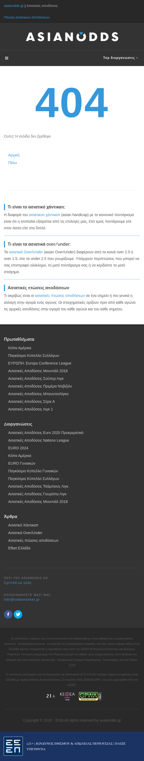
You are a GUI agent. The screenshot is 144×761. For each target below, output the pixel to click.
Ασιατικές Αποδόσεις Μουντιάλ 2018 (38, 371)
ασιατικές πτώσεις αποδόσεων (60, 295)
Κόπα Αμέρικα (19, 348)
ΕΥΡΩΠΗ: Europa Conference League (39, 363)
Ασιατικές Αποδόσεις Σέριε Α (31, 401)
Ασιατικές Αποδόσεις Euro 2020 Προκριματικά (45, 433)
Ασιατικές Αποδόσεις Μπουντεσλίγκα (38, 394)
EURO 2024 (18, 448)
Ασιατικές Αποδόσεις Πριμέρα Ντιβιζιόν (40, 386)
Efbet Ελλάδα (19, 548)
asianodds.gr (14, 6)
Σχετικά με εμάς (18, 583)
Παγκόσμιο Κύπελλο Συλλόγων (33, 355)
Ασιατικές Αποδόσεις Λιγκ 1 (30, 409)
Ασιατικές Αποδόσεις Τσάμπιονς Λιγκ (38, 486)
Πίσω (12, 163)
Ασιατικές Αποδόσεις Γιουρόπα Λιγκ (37, 494)
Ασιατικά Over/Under (25, 533)
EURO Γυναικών (21, 463)
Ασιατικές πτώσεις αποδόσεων (33, 540)
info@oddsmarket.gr (22, 599)
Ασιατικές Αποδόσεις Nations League (38, 440)
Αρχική (14, 155)
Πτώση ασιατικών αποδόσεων (27, 17)
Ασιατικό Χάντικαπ (23, 525)
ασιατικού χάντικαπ (44, 215)
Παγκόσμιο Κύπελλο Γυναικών (33, 471)
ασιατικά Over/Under (26, 252)
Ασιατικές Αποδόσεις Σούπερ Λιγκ (36, 378)
